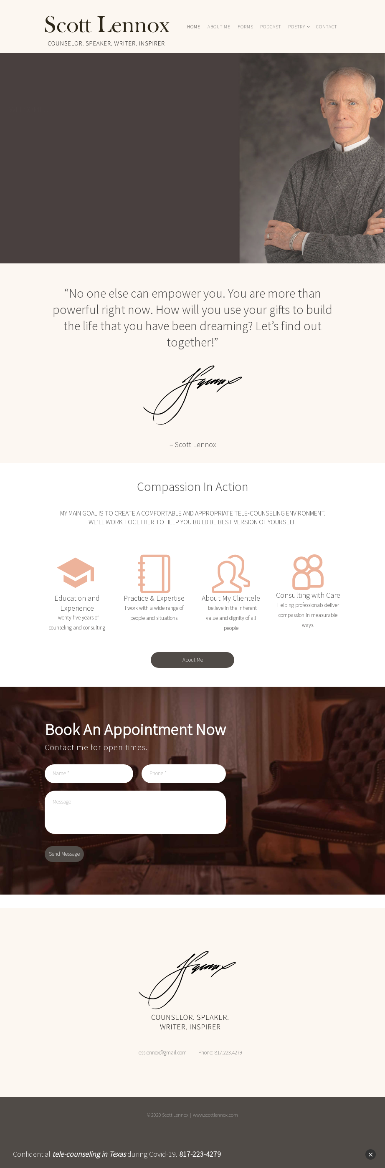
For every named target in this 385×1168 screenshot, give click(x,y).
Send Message (64, 853)
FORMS (245, 27)
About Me (192, 659)
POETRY (296, 27)
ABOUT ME (219, 27)
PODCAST (270, 27)
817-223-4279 (200, 1154)
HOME (193, 27)
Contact (326, 27)
